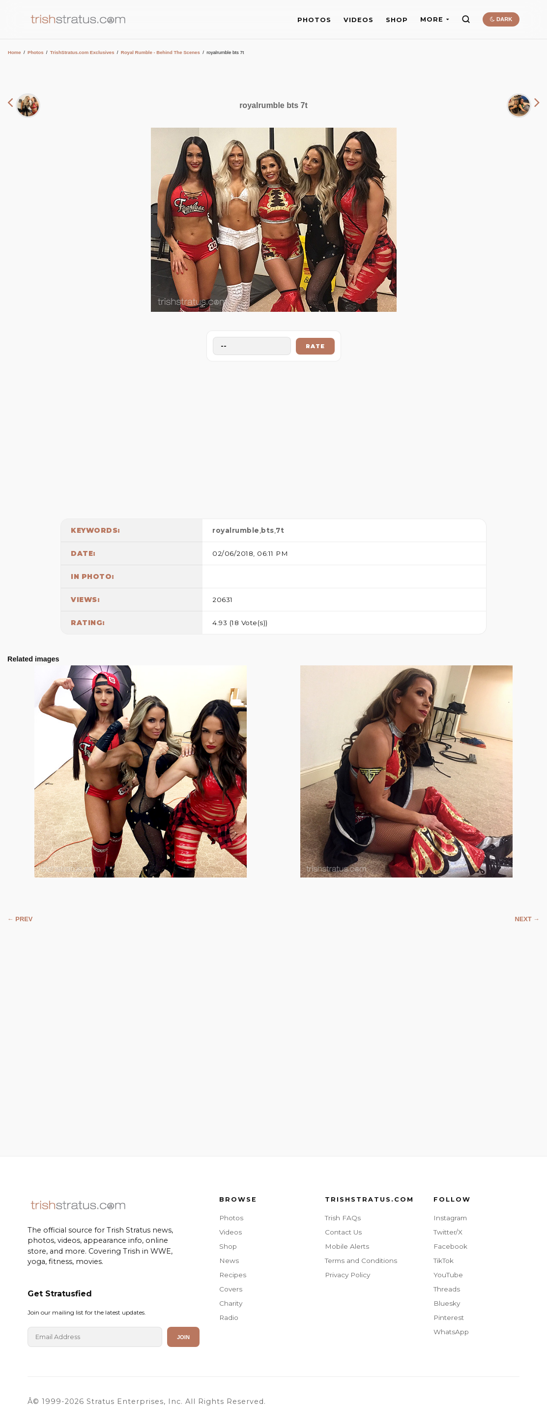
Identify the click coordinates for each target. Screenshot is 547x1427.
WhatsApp (451, 1332)
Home (14, 52)
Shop (228, 1246)
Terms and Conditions (361, 1260)
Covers (230, 1289)
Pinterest (448, 1317)
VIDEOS (359, 20)
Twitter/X (447, 1232)
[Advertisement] (273, 437)
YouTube (448, 1275)
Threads (446, 1289)
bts (267, 530)
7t (280, 530)
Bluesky (446, 1303)
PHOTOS (314, 20)
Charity (230, 1303)
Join (183, 1337)
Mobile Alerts (347, 1246)
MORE (434, 19)
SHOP (397, 20)
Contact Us (343, 1232)
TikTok (443, 1260)
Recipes (232, 1275)
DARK (501, 19)
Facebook (450, 1246)
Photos (36, 52)
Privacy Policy (347, 1275)
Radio (228, 1317)
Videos (230, 1232)
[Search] (465, 19)
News (229, 1260)
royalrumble (235, 530)
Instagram (450, 1218)
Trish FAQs (343, 1218)
